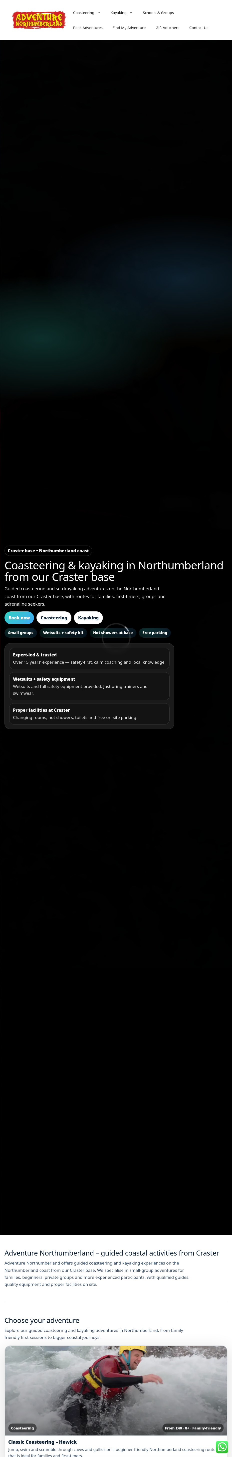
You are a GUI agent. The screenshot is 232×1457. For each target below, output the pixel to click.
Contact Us (198, 27)
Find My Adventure (129, 27)
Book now (19, 618)
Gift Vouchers (167, 27)
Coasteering (89, 12)
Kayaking (124, 12)
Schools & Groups (158, 12)
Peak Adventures (88, 27)
